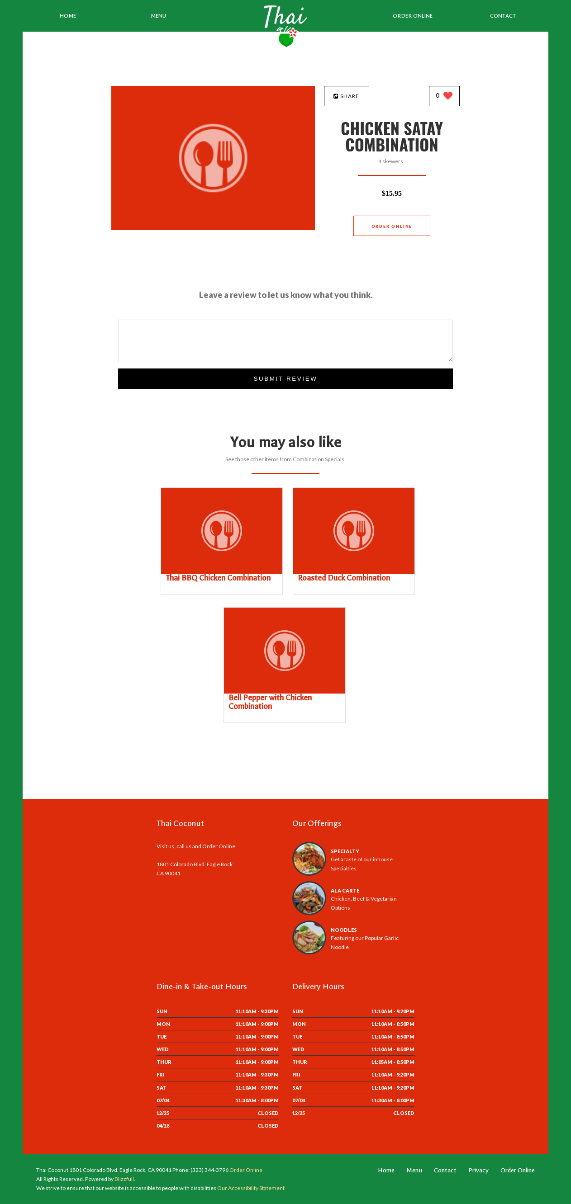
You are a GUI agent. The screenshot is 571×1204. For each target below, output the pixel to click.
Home (68, 16)
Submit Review (285, 378)
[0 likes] (444, 96)
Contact (503, 16)
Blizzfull (124, 1179)
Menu (158, 16)
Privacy (478, 1170)
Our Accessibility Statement (250, 1188)
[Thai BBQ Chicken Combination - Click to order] (221, 571)
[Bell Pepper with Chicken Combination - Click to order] (284, 691)
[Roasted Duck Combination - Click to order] (353, 571)
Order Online (413, 16)
